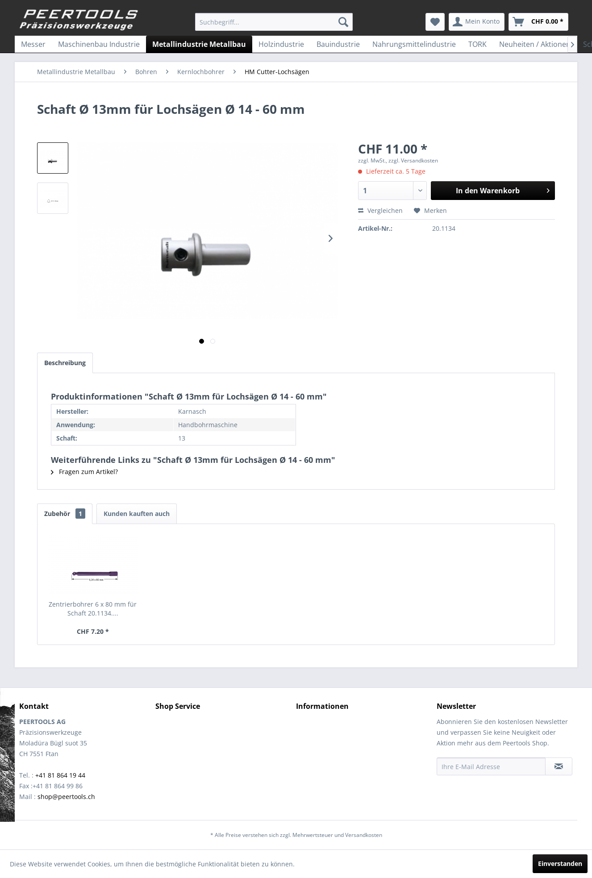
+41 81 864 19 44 (60, 775)
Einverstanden (560, 863)
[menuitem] (274, 22)
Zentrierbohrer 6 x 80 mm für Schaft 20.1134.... (93, 608)
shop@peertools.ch (66, 796)
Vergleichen (380, 210)
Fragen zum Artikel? (84, 471)
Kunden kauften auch (137, 513)
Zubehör (64, 513)
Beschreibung (65, 362)
